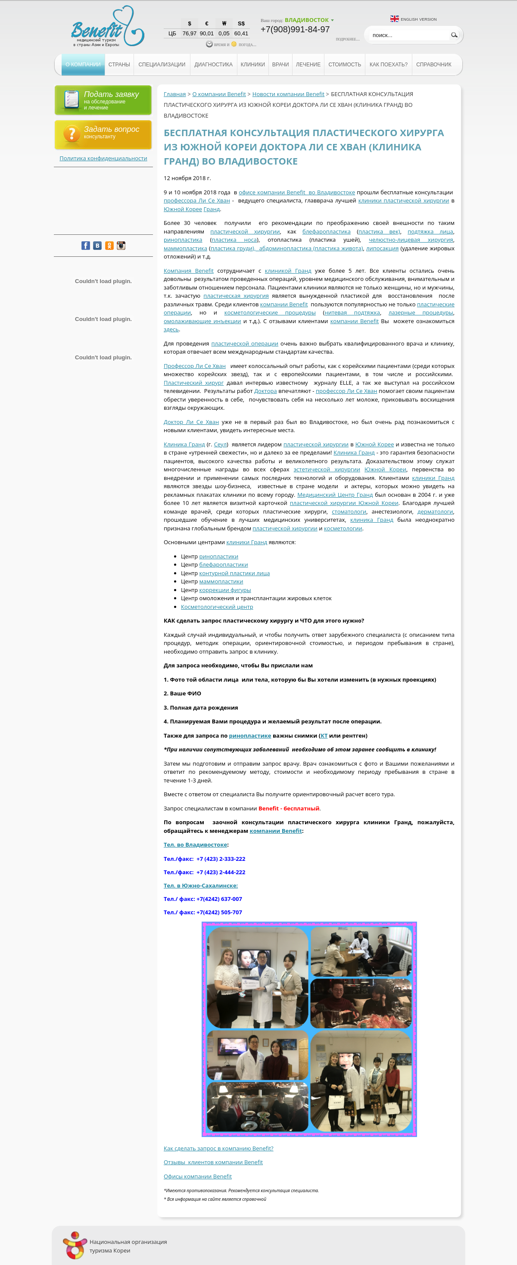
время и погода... (231, 44)
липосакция (382, 248)
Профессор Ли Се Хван (195, 366)
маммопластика (185, 248)
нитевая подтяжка (352, 312)
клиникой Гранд (288, 270)
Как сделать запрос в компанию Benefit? (219, 1148)
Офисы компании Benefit (198, 1176)
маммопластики (221, 581)
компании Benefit (284, 304)
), (255, 248)
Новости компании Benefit (288, 94)
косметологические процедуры (270, 312)
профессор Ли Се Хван (346, 391)
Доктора (265, 391)
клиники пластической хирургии (403, 200)
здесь (171, 329)
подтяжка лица (430, 231)
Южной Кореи (385, 469)
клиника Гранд (371, 519)
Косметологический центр (217, 607)
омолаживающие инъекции (202, 321)
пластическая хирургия (236, 295)
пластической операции (245, 343)
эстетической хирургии (327, 469)
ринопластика (183, 239)
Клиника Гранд (184, 444)
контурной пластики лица (234, 573)
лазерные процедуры (421, 312)
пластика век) (379, 231)
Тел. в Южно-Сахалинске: (201, 885)
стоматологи (349, 511)
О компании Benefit (219, 94)
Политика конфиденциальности (103, 158)
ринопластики (219, 556)
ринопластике (250, 735)
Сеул (220, 444)
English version (419, 19)
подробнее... (348, 38)
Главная (175, 94)
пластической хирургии (245, 231)
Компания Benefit (189, 270)
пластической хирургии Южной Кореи (344, 503)
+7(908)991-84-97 (295, 29)
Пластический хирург (194, 382)
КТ (324, 735)
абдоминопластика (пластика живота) (311, 248)
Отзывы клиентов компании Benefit (213, 1162)
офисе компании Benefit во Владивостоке (297, 192)
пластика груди (231, 248)
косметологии (343, 528)
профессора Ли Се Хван (197, 200)
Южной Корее (183, 209)
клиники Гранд (433, 478)
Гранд (212, 209)
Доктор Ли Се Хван (191, 422)
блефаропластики (223, 564)
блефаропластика (326, 231)
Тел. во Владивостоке (195, 844)
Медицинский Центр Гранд (335, 495)
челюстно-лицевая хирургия (411, 239)
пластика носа (234, 239)
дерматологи (435, 511)
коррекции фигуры (225, 590)
